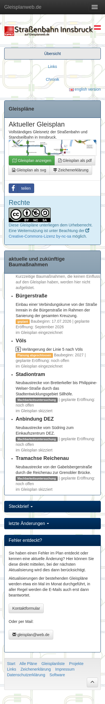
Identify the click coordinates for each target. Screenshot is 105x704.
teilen (20, 188)
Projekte (76, 663)
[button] (92, 682)
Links (52, 66)
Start (11, 663)
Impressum (64, 669)
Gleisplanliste (53, 663)
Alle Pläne (28, 663)
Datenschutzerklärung (26, 675)
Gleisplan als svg (29, 170)
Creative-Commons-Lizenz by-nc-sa (40, 236)
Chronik (52, 79)
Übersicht (52, 53)
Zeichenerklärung (70, 170)
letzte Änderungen (29, 523)
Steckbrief (21, 506)
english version (85, 89)
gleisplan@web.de (31, 634)
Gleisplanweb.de (22, 7)
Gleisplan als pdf (75, 160)
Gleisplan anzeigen (31, 160)
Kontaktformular (26, 608)
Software (57, 675)
